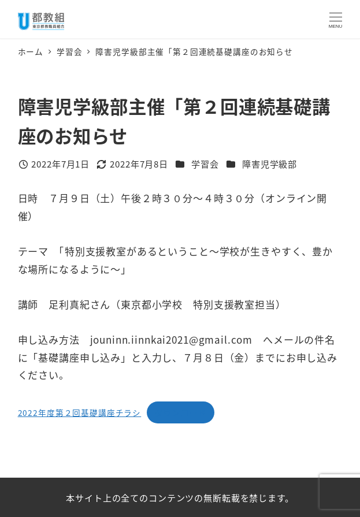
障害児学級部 (269, 163)
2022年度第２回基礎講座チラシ (80, 412)
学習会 (205, 163)
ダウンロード (180, 412)
